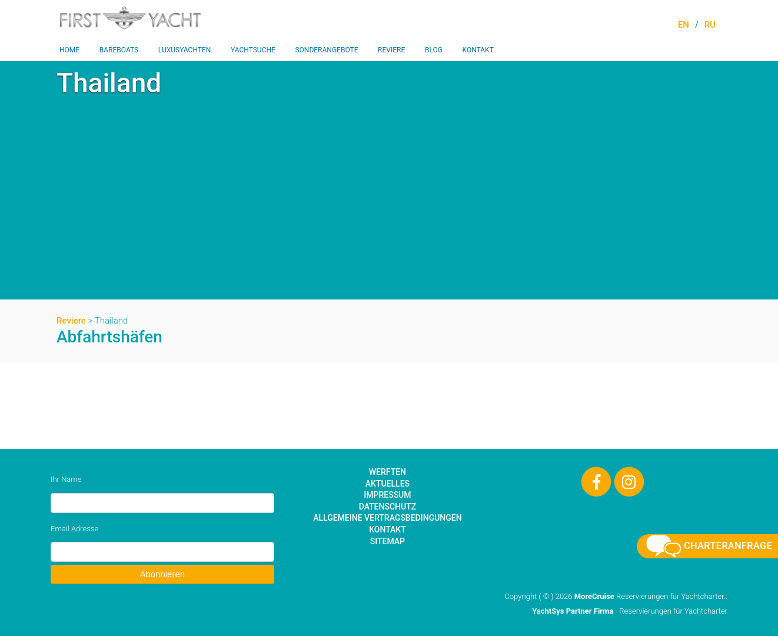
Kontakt (478, 50)
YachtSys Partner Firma (572, 611)
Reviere (391, 50)
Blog (434, 50)
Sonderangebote (326, 50)
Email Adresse (74, 528)
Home (69, 50)
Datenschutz (387, 506)
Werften (387, 472)
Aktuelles (387, 483)
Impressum (387, 495)
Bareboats (118, 50)
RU (710, 24)
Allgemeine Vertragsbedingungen (387, 517)
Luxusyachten (184, 50)
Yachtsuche (253, 50)
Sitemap (387, 541)
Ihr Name (66, 479)
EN (683, 24)
